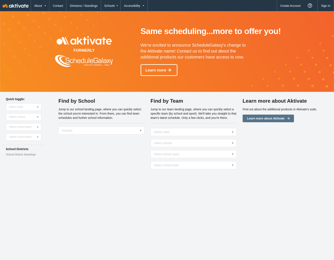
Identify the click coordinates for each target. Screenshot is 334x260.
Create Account (290, 5)
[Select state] (23, 107)
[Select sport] (194, 154)
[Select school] (101, 130)
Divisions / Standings (84, 5)
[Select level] (194, 165)
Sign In (325, 5)
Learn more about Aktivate (268, 118)
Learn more (158, 70)
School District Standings (21, 154)
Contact (58, 5)
